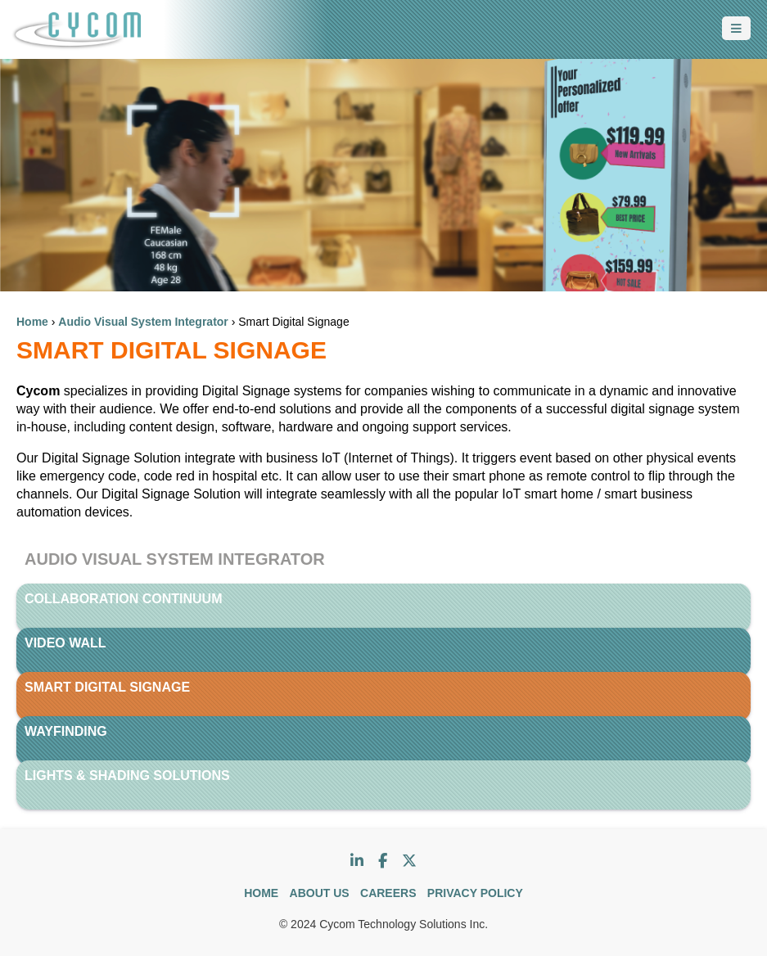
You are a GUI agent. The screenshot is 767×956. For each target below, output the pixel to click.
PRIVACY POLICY (475, 893)
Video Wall (65, 643)
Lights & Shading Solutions (127, 775)
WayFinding (66, 731)
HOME (261, 893)
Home (32, 321)
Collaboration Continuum (123, 599)
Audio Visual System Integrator (143, 321)
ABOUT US (320, 893)
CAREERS (388, 893)
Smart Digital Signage (107, 687)
